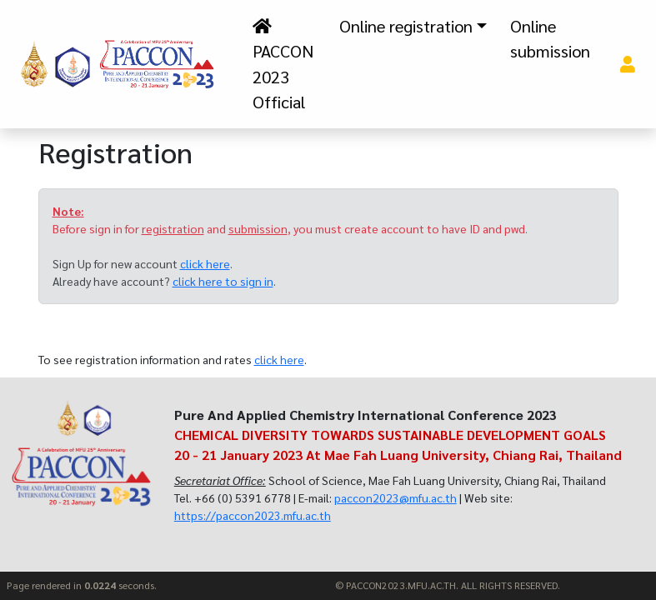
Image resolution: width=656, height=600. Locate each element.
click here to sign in (223, 280)
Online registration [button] (406, 25)
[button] (627, 64)
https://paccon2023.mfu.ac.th (252, 515)
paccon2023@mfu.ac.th (395, 497)
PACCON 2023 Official (283, 65)
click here (205, 263)
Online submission (550, 38)
